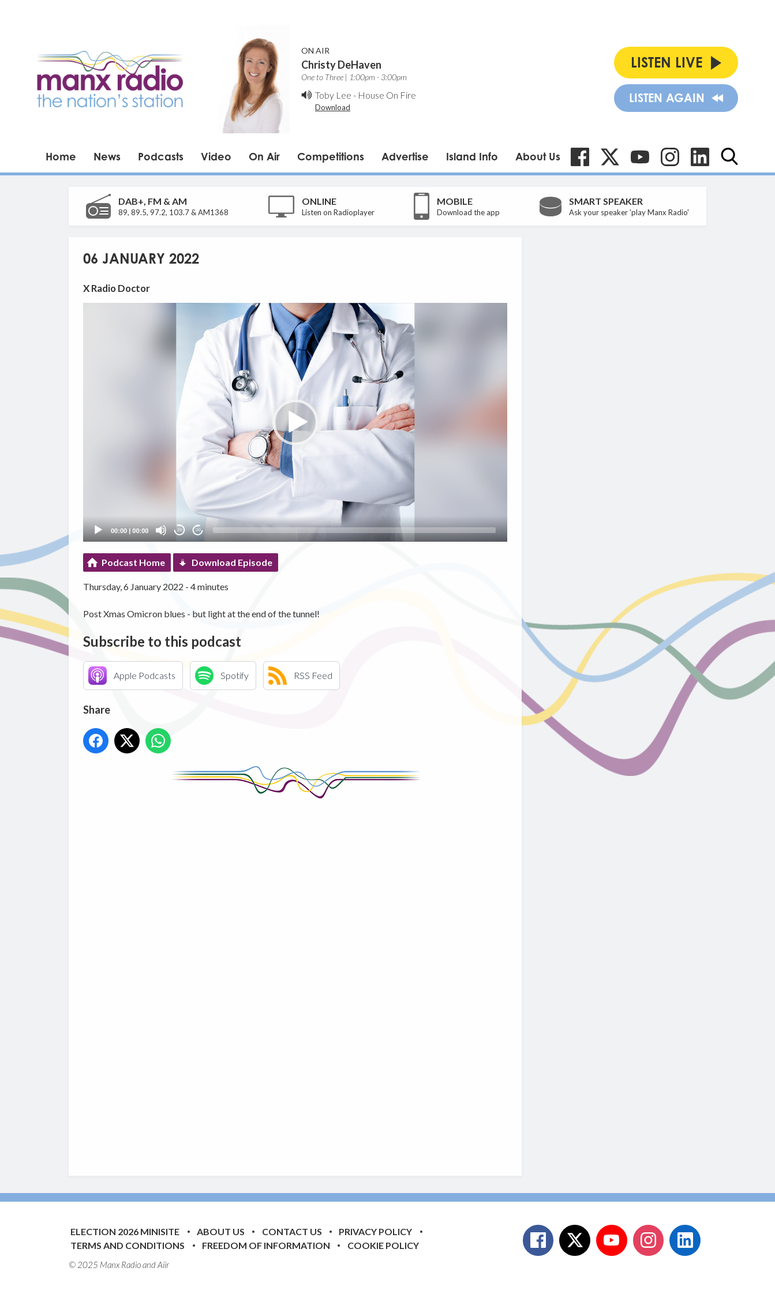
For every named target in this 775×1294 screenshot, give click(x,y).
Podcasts (161, 156)
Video (216, 156)
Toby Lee (333, 94)
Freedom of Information (266, 1245)
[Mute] (161, 530)
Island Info (472, 156)
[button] (295, 422)
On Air (264, 156)
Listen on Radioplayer (338, 212)
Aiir (163, 1264)
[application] (295, 422)
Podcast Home (133, 562)
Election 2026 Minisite (124, 1231)
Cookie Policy (383, 1245)
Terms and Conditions (127, 1245)
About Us (537, 156)
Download (332, 107)
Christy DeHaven (341, 64)
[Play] (98, 530)
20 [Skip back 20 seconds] (179, 529)
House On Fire (387, 94)
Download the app (468, 212)
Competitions (330, 156)
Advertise (405, 156)
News (107, 156)
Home (61, 156)
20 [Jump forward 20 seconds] (198, 529)
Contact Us (292, 1231)
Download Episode (232, 562)
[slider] (354, 530)
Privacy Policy (375, 1231)
